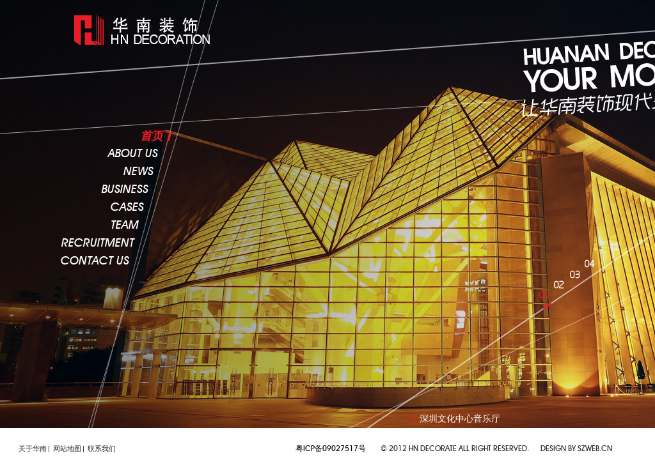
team (125, 225)
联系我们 (102, 448)
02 (561, 290)
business (125, 189)
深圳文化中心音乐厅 (460, 418)
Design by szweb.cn (576, 448)
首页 (151, 136)
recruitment (97, 243)
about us (133, 154)
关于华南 (33, 448)
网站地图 (67, 448)
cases (127, 207)
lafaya (147, 30)
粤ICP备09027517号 (331, 448)
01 (547, 300)
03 (577, 280)
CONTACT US (95, 261)
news (138, 172)
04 (591, 269)
